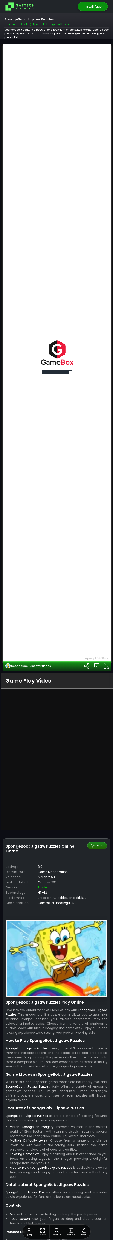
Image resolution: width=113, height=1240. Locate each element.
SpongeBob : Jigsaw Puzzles (28, 635)
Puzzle (42, 856)
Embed (97, 815)
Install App (93, 6)
